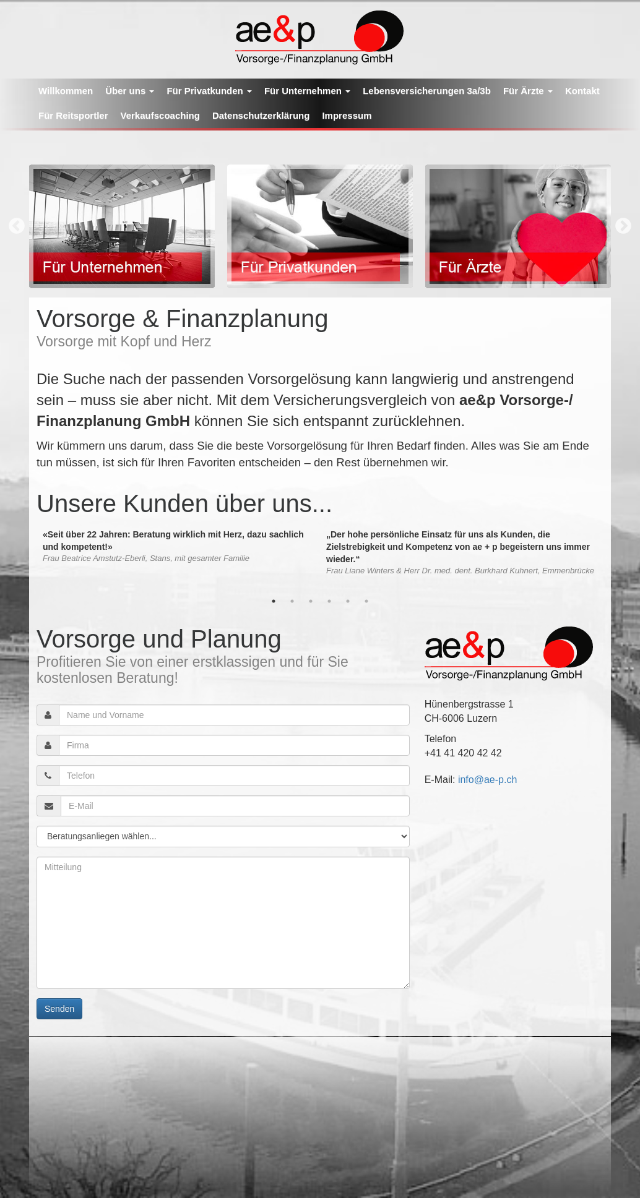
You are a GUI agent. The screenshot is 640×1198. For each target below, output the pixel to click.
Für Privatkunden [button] (209, 90)
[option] (122, 226)
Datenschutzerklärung (261, 115)
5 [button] (348, 601)
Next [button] (623, 226)
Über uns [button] (129, 90)
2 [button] (292, 601)
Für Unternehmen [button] (307, 90)
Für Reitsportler (73, 115)
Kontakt (582, 90)
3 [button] (311, 601)
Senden (59, 1009)
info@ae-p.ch (487, 779)
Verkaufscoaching (160, 115)
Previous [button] (16, 226)
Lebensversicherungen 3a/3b (427, 90)
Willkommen (65, 90)
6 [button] (366, 601)
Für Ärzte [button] (528, 90)
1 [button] (273, 601)
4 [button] (329, 601)
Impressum (346, 115)
